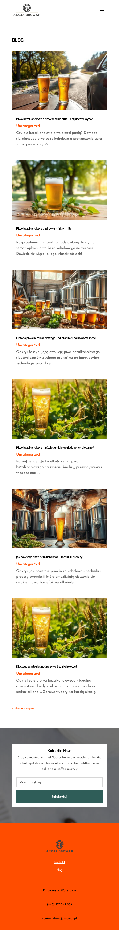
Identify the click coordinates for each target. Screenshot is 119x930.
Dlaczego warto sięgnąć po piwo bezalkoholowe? (46, 666)
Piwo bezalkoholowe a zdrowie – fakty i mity (43, 228)
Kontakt (59, 862)
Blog (59, 870)
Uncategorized (28, 126)
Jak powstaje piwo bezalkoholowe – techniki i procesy (49, 557)
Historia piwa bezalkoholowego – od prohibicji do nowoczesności (56, 338)
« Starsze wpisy (23, 708)
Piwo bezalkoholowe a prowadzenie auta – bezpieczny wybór (54, 119)
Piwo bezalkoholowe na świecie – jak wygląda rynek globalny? (55, 447)
